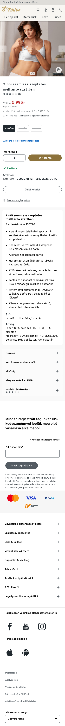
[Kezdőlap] (12, 8)
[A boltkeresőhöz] (46, 11)
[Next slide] (61, 49)
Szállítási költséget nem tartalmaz (34, 115)
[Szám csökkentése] (7, 157)
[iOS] (9, 654)
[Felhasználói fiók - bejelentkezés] (53, 11)
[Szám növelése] (22, 157)
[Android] (25, 654)
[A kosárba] (60, 10)
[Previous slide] (3, 49)
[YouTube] (25, 628)
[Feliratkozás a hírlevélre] (21, 465)
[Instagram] (42, 628)
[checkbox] (9, 128)
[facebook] (9, 628)
